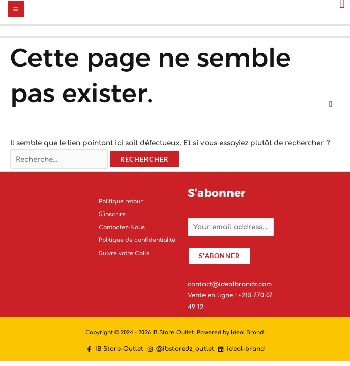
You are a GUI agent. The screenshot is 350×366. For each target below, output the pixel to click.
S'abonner (219, 256)
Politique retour (121, 201)
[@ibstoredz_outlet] (180, 349)
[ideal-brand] (241, 349)
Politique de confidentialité (137, 240)
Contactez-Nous (122, 227)
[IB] (114, 349)
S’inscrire (112, 214)
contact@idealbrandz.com (230, 284)
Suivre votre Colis (124, 253)
